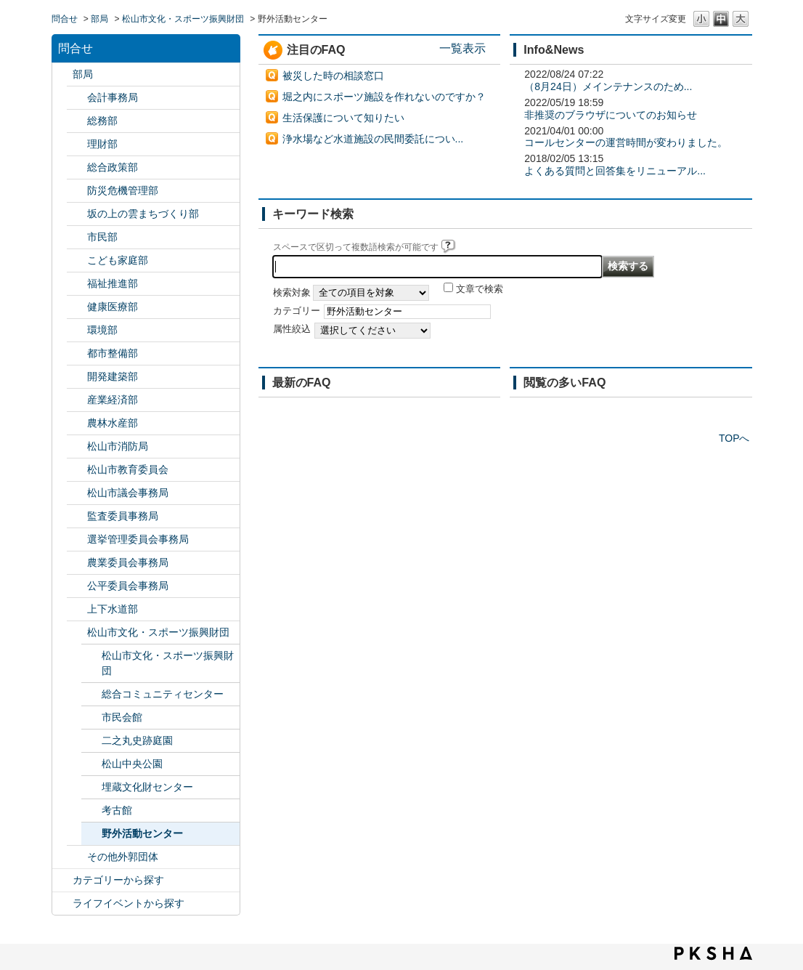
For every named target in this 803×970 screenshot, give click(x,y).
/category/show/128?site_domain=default (76, 237)
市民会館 (122, 717)
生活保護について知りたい (343, 118)
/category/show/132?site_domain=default (76, 307)
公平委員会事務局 (127, 585)
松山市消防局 (117, 446)
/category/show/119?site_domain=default (62, 74)
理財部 (102, 144)
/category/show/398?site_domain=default (76, 214)
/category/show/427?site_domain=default (76, 423)
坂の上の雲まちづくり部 (143, 213)
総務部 (102, 120)
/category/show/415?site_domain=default (76, 260)
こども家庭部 (117, 260)
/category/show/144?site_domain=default (76, 609)
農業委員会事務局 (127, 562)
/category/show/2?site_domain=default (62, 880)
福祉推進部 (112, 283)
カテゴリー (296, 311)
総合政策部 (112, 167)
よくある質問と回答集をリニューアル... (615, 171)
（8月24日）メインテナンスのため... (608, 86)
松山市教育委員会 (127, 469)
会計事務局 (112, 97)
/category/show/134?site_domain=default (76, 632)
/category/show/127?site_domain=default (76, 144)
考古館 (117, 810)
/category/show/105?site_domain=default (62, 903)
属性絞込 (292, 329)
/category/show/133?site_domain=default (76, 330)
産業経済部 (112, 399)
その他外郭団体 (122, 856)
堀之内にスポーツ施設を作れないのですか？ (384, 96)
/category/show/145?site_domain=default (76, 586)
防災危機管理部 (122, 190)
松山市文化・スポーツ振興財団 (183, 19)
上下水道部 (112, 609)
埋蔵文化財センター (147, 787)
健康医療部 (112, 306)
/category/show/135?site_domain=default (76, 353)
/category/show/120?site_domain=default (76, 97)
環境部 (102, 330)
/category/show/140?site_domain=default (76, 446)
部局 (99, 19)
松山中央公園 (132, 763)
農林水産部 (112, 423)
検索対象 (292, 293)
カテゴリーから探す (118, 880)
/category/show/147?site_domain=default (76, 562)
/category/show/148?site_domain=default (76, 539)
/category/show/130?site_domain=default (76, 283)
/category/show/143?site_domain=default (76, 493)
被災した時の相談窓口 (333, 75)
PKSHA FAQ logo (713, 953)
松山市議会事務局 (127, 492)
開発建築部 (112, 376)
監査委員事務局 (122, 516)
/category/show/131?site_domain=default (76, 857)
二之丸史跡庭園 (137, 740)
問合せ (65, 19)
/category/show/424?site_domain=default (76, 190)
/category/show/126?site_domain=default (76, 167)
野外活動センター (142, 833)
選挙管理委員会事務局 (138, 539)
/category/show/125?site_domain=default (76, 121)
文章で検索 (479, 289)
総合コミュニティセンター (163, 694)
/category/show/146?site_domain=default (76, 516)
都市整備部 (112, 353)
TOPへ (734, 438)
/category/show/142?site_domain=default (76, 469)
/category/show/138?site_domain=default (76, 400)
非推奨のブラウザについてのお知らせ (610, 115)
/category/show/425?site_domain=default (76, 376)
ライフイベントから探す (128, 903)
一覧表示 (462, 47)
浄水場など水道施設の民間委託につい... (373, 139)
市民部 (102, 237)
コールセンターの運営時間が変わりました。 (625, 142)
